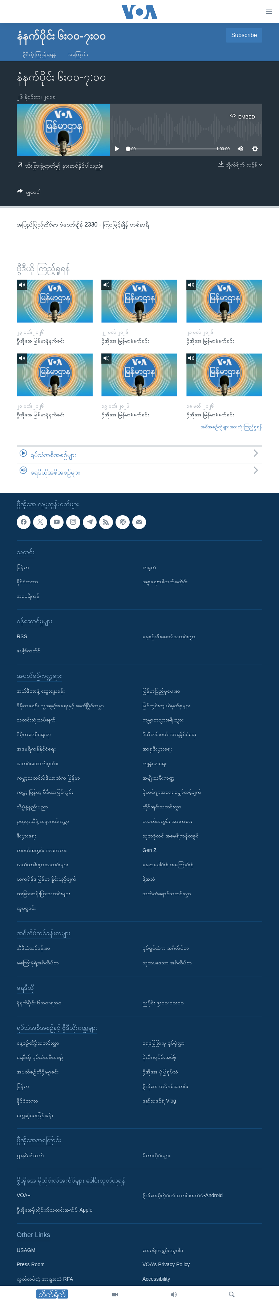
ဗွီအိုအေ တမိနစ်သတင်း (165, 1086)
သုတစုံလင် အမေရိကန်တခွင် (170, 836)
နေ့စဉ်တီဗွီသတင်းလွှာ (38, 1043)
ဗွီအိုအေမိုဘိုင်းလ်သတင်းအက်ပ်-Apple (54, 1210)
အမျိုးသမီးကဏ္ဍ (158, 778)
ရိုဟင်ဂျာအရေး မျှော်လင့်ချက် (171, 792)
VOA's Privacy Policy (166, 1265)
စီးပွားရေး (26, 836)
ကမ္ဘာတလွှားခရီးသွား (162, 720)
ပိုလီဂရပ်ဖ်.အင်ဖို (159, 1057)
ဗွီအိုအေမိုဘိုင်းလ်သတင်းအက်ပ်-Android (182, 1196)
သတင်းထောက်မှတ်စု (37, 763)
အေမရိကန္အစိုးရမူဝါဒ (162, 1250)
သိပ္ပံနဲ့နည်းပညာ (32, 807)
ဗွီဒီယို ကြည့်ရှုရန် (39, 54)
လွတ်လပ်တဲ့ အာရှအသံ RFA (45, 1279)
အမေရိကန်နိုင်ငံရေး (36, 749)
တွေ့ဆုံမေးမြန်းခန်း (35, 1115)
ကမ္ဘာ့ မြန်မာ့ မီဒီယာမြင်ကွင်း (45, 792)
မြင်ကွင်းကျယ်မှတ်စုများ (166, 705)
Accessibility (156, 1279)
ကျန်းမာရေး (154, 763)
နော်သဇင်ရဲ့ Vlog (159, 1101)
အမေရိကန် (28, 596)
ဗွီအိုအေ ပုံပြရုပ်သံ (160, 1072)
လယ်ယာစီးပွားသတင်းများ (42, 865)
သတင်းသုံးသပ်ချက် (36, 720)
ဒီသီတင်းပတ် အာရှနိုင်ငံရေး (169, 734)
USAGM (26, 1250)
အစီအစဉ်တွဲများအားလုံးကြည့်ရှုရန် (231, 426)
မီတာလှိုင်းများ (156, 1155)
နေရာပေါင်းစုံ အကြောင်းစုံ (168, 865)
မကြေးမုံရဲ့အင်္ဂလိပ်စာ (38, 962)
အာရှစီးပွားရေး (157, 749)
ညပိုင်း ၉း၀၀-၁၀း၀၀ (163, 1003)
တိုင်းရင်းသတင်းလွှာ (161, 807)
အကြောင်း (78, 54)
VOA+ (24, 1196)
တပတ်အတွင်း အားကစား (41, 850)
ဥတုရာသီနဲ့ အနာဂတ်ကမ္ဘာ (43, 821)
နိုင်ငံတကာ (27, 582)
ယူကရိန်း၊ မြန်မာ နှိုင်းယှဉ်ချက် (46, 879)
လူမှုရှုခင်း (26, 908)
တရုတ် (149, 567)
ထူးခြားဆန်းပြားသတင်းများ (43, 893)
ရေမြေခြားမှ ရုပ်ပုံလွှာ (163, 1043)
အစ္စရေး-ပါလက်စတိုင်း (164, 582)
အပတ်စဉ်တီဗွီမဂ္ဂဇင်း (37, 1072)
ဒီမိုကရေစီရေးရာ (34, 734)
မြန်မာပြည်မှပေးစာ (161, 691)
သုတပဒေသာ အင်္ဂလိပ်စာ (167, 962)
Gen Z (149, 850)
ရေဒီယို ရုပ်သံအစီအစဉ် (40, 1057)
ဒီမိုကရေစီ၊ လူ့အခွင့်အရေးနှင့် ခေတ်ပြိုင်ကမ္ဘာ (60, 705)
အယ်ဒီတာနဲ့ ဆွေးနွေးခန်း (41, 691)
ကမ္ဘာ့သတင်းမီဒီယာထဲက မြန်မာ (48, 778)
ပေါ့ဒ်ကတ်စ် (29, 651)
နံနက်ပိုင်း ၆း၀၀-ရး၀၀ (39, 1003)
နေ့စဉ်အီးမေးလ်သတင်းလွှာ (168, 636)
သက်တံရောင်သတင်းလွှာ (166, 893)
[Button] (29, 193)
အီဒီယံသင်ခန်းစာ (33, 948)
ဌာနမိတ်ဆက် (30, 1155)
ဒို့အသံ (148, 879)
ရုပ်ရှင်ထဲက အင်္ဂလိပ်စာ (165, 948)
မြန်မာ (23, 567)
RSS (22, 636)
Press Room (31, 1265)
